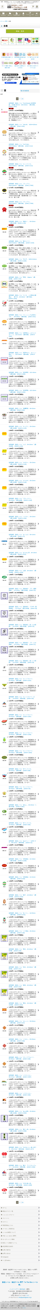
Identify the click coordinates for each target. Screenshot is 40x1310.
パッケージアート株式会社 (17, 1289)
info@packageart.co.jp (24, 1297)
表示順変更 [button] (25, 90)
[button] (2, 7)
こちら (27, 1295)
